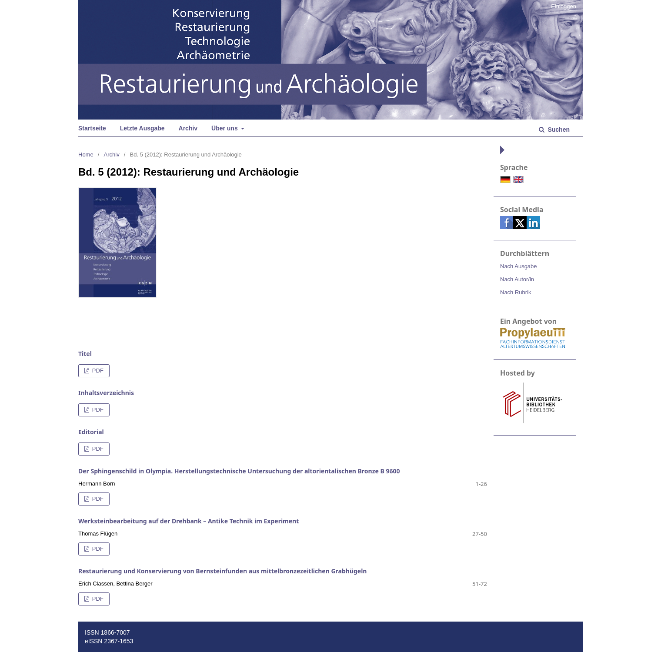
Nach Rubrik (515, 292)
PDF (96, 370)
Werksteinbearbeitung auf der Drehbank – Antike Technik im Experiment (188, 521)
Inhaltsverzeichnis (106, 393)
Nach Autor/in (517, 279)
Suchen (558, 129)
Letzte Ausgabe (142, 128)
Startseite (92, 128)
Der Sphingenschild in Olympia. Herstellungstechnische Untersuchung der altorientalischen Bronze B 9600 (239, 471)
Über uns (225, 128)
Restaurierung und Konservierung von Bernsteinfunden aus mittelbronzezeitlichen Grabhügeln (222, 571)
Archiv (188, 128)
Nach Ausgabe (518, 266)
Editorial (91, 432)
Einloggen (563, 6)
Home (85, 154)
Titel (85, 353)
